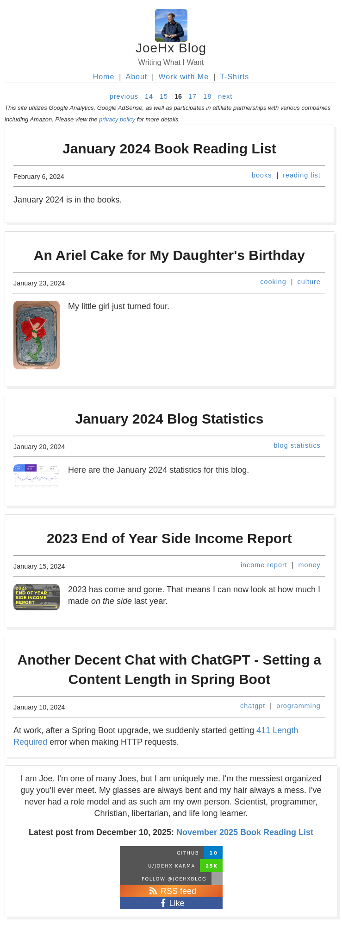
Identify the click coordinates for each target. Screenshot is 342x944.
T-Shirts (234, 77)
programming (298, 706)
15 (164, 96)
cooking (273, 281)
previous (124, 96)
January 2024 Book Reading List (169, 148)
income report (264, 565)
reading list (302, 175)
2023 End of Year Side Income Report (169, 538)
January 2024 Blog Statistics (169, 418)
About (136, 77)
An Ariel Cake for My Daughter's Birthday (169, 255)
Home (104, 77)
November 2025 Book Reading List (244, 832)
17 (192, 96)
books (262, 175)
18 (207, 96)
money (309, 565)
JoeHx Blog (171, 48)
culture (309, 281)
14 (149, 96)
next (225, 96)
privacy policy (117, 119)
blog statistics (297, 445)
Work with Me (183, 77)
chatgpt (252, 706)
